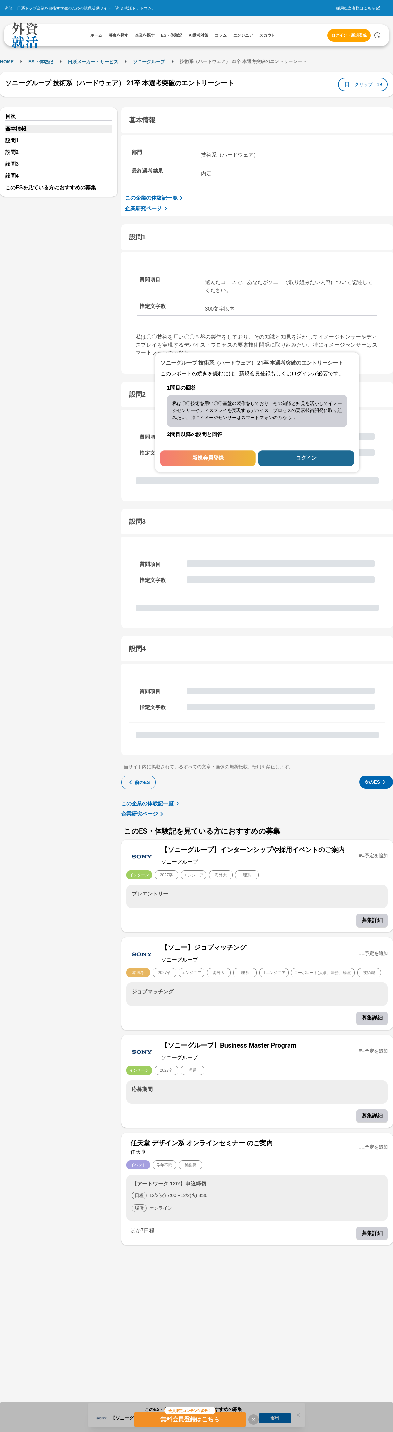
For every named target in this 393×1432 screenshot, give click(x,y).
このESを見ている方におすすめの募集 (50, 187)
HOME (7, 61)
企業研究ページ (147, 209)
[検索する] (377, 35)
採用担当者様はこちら (355, 8)
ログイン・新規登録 (349, 35)
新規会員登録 (208, 458)
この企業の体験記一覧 (155, 198)
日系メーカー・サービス (93, 61)
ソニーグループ (149, 61)
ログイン (306, 458)
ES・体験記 (40, 61)
